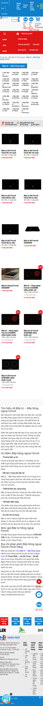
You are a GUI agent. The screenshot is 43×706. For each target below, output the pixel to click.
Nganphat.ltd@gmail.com (9, 659)
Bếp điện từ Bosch (25, 73)
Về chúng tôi (27, 651)
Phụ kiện (36, 44)
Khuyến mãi (33, 50)
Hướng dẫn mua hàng (35, 656)
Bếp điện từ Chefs (34, 73)
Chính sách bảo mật (35, 691)
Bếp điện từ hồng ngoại (17, 57)
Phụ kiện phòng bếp (35, 103)
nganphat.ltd (39, 586)
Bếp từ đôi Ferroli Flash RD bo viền (8, 242)
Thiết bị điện (22, 39)
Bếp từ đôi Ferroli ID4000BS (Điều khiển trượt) (8, 378)
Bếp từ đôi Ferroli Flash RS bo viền (31, 197)
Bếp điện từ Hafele (25, 91)
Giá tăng (25, 124)
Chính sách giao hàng (35, 664)
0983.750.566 (39, 609)
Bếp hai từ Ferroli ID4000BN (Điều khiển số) (31, 333)
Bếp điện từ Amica (34, 97)
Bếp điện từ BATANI (15, 97)
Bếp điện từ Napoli (15, 84)
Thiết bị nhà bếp (24, 44)
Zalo (2, 8)
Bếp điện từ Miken (15, 110)
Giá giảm (36, 124)
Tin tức (26, 675)
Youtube (4, 14)
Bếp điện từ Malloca (25, 84)
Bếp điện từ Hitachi (25, 97)
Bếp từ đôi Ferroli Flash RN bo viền (8, 197)
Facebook (4, 3)
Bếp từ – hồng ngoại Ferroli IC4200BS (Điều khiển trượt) (9, 333)
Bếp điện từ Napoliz (15, 80)
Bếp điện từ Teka (25, 80)
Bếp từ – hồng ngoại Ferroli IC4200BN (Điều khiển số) (32, 288)
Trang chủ (17, 33)
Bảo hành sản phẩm (35, 673)
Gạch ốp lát (22, 50)
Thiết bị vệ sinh (26, 34)
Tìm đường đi (27, 662)
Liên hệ (26, 656)
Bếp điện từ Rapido (6, 80)
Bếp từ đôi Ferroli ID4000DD (31, 242)
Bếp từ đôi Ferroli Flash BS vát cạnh (8, 151)
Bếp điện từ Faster (15, 73)
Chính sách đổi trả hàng (35, 682)
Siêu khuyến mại (11, 124)
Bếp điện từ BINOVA (35, 80)
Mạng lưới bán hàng (19, 6)
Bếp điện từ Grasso (6, 91)
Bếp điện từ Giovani (15, 91)
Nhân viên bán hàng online (32, 6)
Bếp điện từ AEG (6, 110)
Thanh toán (25, 6)
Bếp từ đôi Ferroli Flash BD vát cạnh (31, 151)
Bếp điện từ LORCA (6, 103)
